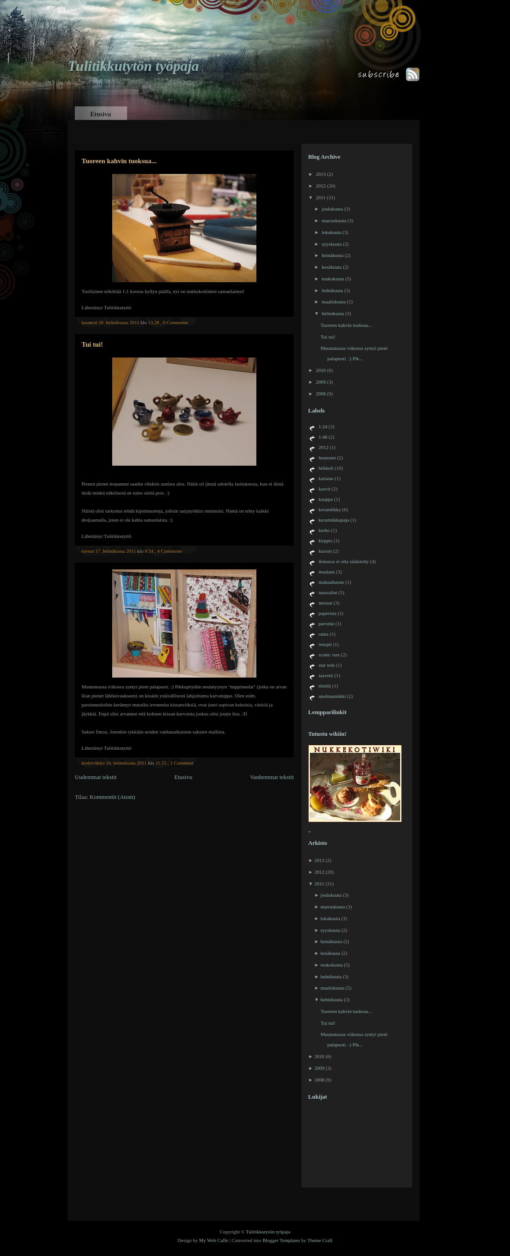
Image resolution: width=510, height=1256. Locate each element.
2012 (321, 185)
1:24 (323, 426)
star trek (327, 665)
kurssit (325, 551)
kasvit (324, 488)
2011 (321, 197)
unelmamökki (332, 696)
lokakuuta (331, 232)
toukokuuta (333, 278)
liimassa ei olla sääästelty (344, 561)
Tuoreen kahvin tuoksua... (119, 161)
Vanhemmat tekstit (272, 777)
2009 (321, 382)
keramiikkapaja (334, 520)
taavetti (326, 675)
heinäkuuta (332, 255)
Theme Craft (319, 1240)
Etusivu (101, 114)
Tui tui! (92, 344)
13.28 (153, 322)
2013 (321, 174)
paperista (328, 613)
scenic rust (329, 654)
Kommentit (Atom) (112, 796)
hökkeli (326, 468)
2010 (321, 370)
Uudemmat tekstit (96, 777)
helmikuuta (333, 313)
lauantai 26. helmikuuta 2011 (110, 322)
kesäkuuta (332, 267)
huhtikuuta (332, 290)
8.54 (149, 551)
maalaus (327, 571)
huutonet (327, 457)
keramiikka (330, 509)
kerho (324, 530)
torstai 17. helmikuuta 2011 (109, 551)
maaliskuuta (334, 301)
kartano (326, 478)
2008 (321, 393)
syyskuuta (332, 244)
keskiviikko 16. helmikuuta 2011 (114, 763)
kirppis (325, 540)
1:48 (323, 437)
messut (325, 602)
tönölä (325, 685)
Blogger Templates (281, 1240)
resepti (325, 644)
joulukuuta (332, 208)
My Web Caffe (213, 1240)
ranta (323, 634)
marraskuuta (334, 220)
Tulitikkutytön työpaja (133, 66)
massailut (328, 592)
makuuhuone (331, 582)
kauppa (326, 499)
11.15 (160, 763)
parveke (326, 623)
